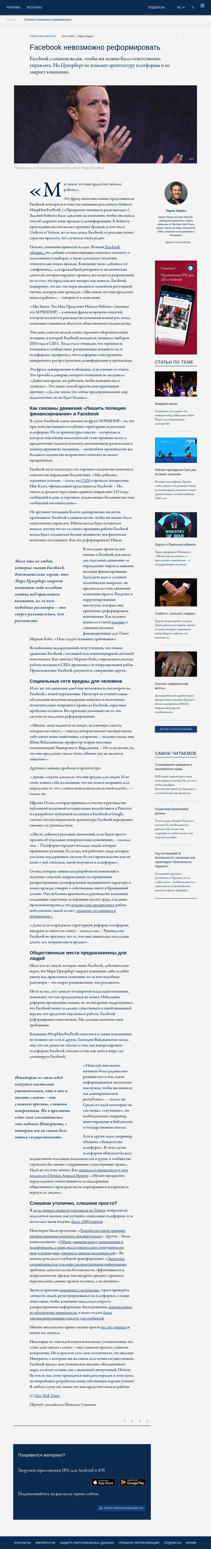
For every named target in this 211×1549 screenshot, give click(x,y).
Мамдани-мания (166, 403)
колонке (118, 622)
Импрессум (45, 1543)
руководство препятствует (93, 905)
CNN (85, 481)
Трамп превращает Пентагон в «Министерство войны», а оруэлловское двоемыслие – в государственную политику (173, 558)
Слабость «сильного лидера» (175, 613)
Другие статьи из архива (176, 729)
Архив (191, 1543)
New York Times (47, 1396)
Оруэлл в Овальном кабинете (175, 544)
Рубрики (13, 7)
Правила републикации (139, 1543)
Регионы (34, 7)
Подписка (172, 1543)
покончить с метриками (79, 1290)
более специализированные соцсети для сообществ (71, 1315)
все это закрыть (114, 1327)
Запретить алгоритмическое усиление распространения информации (78, 1261)
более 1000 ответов (87, 1222)
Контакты (22, 1543)
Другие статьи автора (178, 242)
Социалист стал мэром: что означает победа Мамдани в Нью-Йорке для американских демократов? (175, 417)
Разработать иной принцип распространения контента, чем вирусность (77, 1233)
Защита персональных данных (87, 1543)
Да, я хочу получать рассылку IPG (121, 1508)
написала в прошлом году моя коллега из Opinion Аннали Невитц (79, 1173)
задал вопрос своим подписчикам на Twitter (69, 1210)
